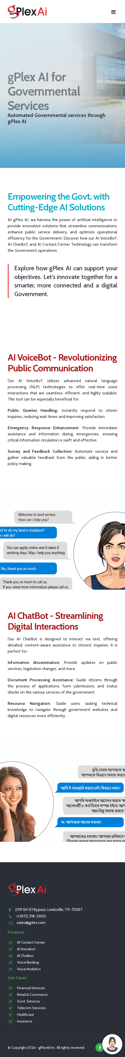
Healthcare (25, 1014)
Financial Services (31, 988)
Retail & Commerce (32, 994)
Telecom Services (31, 1008)
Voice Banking (28, 962)
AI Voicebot (26, 949)
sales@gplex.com (31, 922)
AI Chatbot (25, 955)
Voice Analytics (29, 969)
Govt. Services (28, 1001)
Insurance (24, 1021)
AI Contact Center (31, 942)
